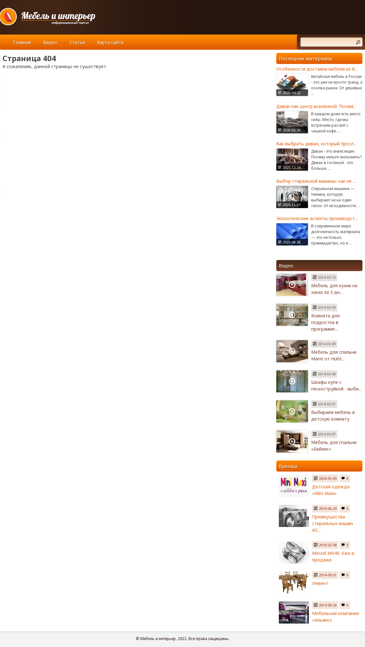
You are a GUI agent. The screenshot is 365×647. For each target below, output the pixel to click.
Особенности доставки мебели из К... (317, 69)
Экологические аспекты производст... (317, 218)
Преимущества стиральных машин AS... (332, 523)
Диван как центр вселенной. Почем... (316, 106)
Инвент (320, 583)
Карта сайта (110, 42)
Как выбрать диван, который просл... (316, 144)
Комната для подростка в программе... (325, 322)
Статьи (77, 42)
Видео (50, 42)
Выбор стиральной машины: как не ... (316, 181)
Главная (22, 42)
